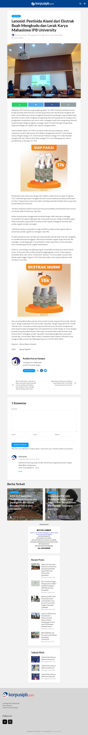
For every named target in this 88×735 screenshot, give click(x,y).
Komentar (14, 409)
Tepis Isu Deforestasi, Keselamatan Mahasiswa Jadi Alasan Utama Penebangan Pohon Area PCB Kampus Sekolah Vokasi (48, 620)
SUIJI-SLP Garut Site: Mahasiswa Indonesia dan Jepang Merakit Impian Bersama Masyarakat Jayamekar (23, 502)
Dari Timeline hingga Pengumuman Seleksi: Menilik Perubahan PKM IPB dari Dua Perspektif (48, 586)
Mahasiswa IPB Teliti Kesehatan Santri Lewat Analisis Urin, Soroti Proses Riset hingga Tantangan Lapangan (62, 502)
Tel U (37, 468)
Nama (14, 434)
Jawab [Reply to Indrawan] (20, 471)
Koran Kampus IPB (56, 731)
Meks (41, 731)
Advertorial (16, 16)
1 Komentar (48, 35)
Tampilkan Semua (29, 370)
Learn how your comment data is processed (56, 449)
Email (35, 434)
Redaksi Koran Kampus (20, 35)
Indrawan (22, 456)
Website (57, 434)
